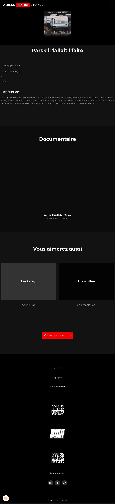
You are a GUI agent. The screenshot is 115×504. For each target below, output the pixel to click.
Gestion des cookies (57, 500)
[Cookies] (6, 498)
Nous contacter (57, 386)
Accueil (57, 368)
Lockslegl (29, 281)
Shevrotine (86, 281)
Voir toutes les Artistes (57, 335)
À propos (57, 377)
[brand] (23, 5)
